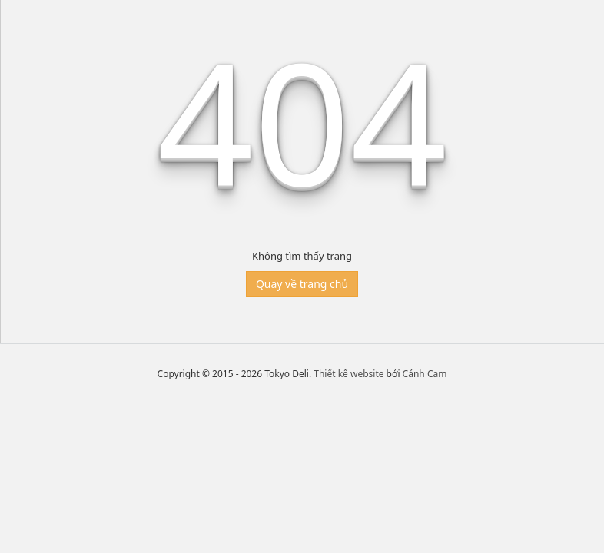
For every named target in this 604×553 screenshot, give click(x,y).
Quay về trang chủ (302, 283)
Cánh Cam (425, 373)
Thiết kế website (348, 373)
